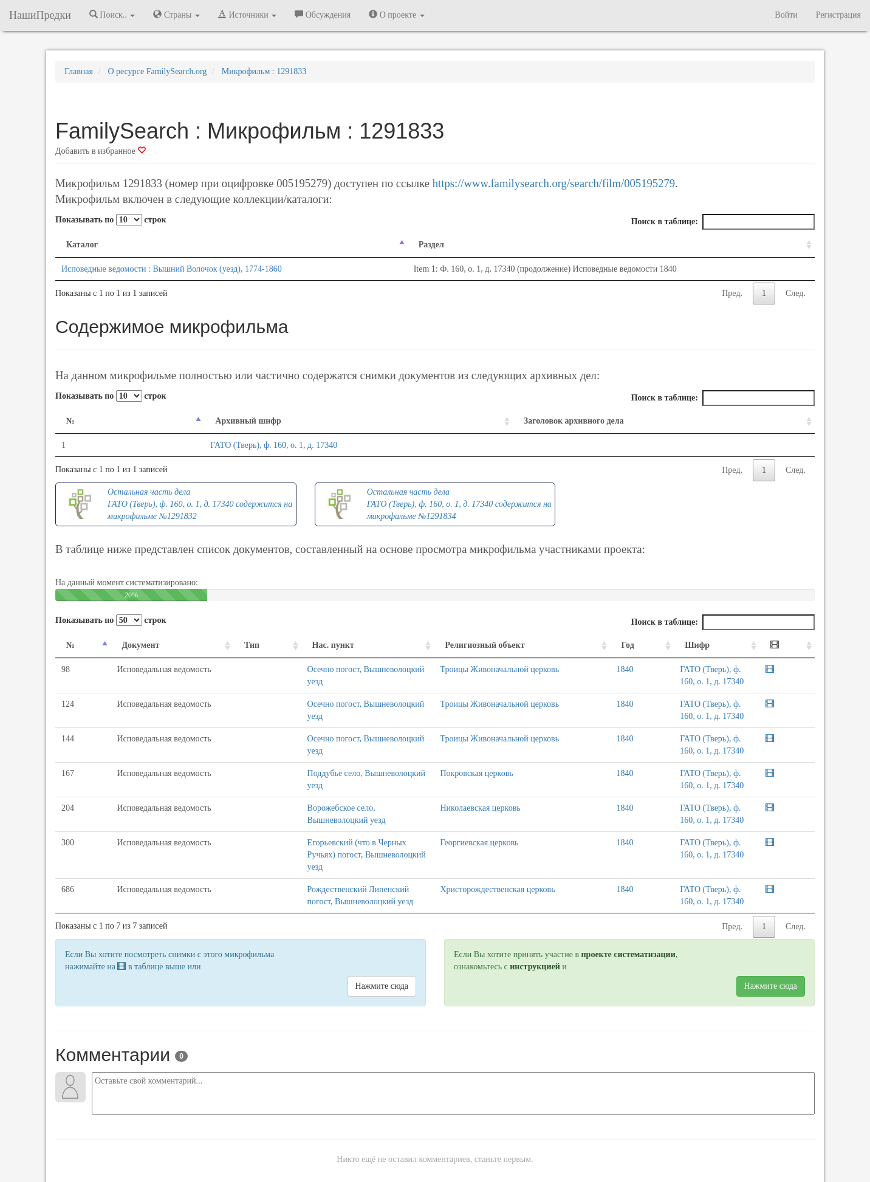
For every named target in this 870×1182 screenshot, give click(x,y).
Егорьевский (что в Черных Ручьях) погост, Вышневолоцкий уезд (355, 818)
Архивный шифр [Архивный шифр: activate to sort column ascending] (178, 420)
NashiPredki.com (228, 1175)
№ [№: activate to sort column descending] (70, 420)
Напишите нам (290, 1175)
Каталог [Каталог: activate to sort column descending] (82, 244)
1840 (623, 669)
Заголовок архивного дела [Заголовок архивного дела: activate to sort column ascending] (558, 420)
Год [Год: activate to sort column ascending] (626, 645)
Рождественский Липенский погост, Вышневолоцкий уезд (341, 840)
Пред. (732, 293)
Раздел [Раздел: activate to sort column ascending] (426, 244)
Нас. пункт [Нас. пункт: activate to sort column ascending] (262, 645)
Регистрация (838, 14)
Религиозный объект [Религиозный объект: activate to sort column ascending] (532, 645)
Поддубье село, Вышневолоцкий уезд (304, 773)
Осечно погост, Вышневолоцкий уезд (303, 669)
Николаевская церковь (527, 795)
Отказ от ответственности (412, 1175)
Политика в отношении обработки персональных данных (568, 1175)
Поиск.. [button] (112, 14)
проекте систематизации (628, 893)
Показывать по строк (110, 219)
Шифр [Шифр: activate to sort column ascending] (667, 645)
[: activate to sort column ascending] (799, 645)
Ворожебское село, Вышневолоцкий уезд (310, 795)
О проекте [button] (396, 14)
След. (796, 293)
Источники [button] (247, 14)
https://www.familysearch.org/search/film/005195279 (554, 183)
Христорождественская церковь (544, 840)
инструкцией (535, 905)
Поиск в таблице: (723, 222)
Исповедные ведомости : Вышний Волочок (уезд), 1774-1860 (171, 268)
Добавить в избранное (100, 151)
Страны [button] (176, 14)
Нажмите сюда (381, 925)
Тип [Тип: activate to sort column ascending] (211, 645)
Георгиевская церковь (526, 818)
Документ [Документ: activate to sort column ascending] (115, 645)
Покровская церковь (523, 773)
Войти (786, 14)
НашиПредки (40, 15)
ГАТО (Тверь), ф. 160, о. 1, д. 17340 (203, 445)
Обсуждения (323, 14)
